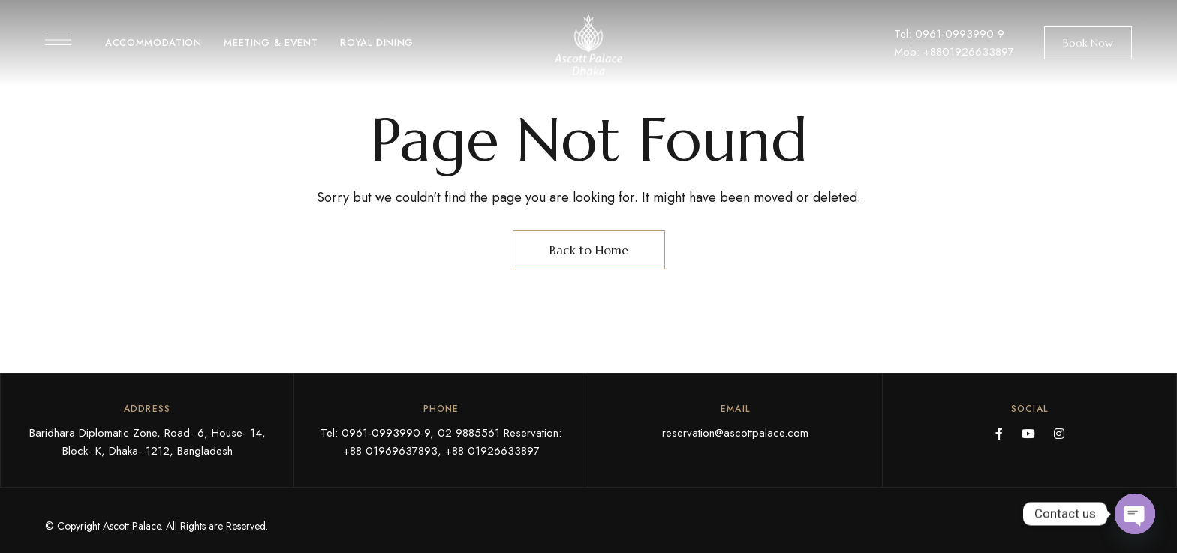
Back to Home (588, 249)
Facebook (999, 434)
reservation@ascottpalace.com (735, 433)
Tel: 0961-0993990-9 (949, 34)
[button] (1088, 42)
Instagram (1059, 434)
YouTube (1028, 434)
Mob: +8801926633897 (954, 52)
